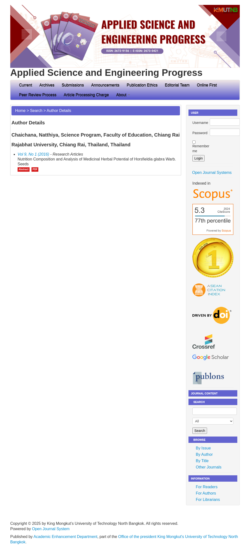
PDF (34, 169)
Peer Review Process (37, 95)
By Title (202, 461)
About (123, 95)
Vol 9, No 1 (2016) (33, 154)
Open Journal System (51, 529)
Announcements (105, 85)
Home (20, 111)
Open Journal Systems (212, 172)
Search (36, 111)
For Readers (207, 487)
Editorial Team (177, 85)
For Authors (206, 493)
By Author (204, 454)
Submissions (73, 85)
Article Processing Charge (86, 95)
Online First (207, 85)
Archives (46, 85)
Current (25, 85)
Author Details (59, 111)
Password (199, 133)
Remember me (200, 148)
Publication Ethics (142, 85)
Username (200, 123)
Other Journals (208, 467)
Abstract (24, 169)
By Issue (203, 448)
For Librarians (208, 499)
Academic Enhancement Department (65, 537)
